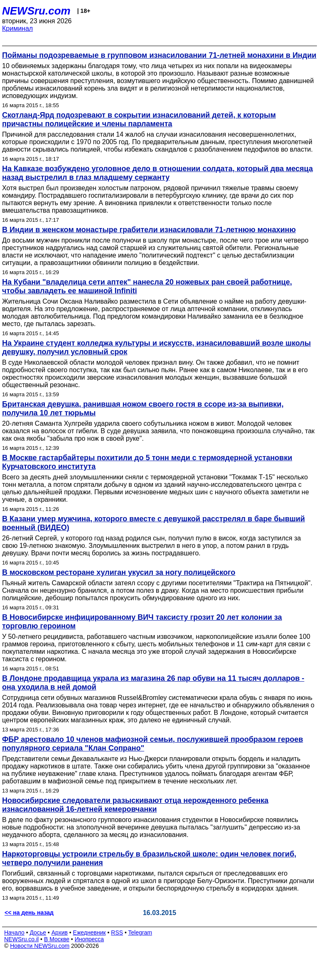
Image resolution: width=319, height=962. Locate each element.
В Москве (56, 939)
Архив (60, 932)
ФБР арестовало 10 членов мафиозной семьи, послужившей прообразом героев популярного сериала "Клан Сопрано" (152, 743)
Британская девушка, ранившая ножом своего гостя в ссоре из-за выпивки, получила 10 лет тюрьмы (143, 408)
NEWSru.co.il (21, 939)
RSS (117, 932)
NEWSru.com (36, 11)
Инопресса (89, 939)
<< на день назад (29, 912)
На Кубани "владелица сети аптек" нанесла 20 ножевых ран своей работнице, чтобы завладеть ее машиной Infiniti (147, 286)
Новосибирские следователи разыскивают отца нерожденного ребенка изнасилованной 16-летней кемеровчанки (135, 804)
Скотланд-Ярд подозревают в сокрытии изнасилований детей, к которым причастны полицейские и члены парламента (139, 119)
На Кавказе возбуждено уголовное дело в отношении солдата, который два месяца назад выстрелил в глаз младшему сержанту (157, 173)
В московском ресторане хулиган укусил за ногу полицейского (119, 572)
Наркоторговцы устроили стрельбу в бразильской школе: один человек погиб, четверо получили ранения (149, 858)
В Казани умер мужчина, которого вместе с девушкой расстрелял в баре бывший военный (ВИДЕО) (153, 523)
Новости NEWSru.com (39, 945)
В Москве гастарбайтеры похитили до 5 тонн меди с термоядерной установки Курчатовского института (147, 462)
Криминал (17, 28)
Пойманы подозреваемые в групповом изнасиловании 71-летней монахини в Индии (159, 55)
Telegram (140, 932)
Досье (37, 932)
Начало (14, 932)
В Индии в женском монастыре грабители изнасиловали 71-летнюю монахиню (149, 230)
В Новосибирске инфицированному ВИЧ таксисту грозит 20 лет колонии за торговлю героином (142, 621)
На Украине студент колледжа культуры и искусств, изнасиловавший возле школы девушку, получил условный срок (156, 347)
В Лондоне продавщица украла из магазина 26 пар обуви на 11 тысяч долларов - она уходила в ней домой (153, 682)
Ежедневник (89, 932)
